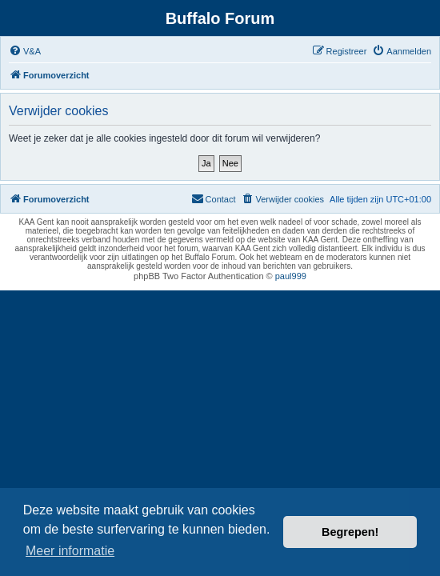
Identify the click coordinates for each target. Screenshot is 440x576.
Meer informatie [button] (70, 551)
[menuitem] (25, 51)
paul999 (290, 276)
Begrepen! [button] (350, 532)
